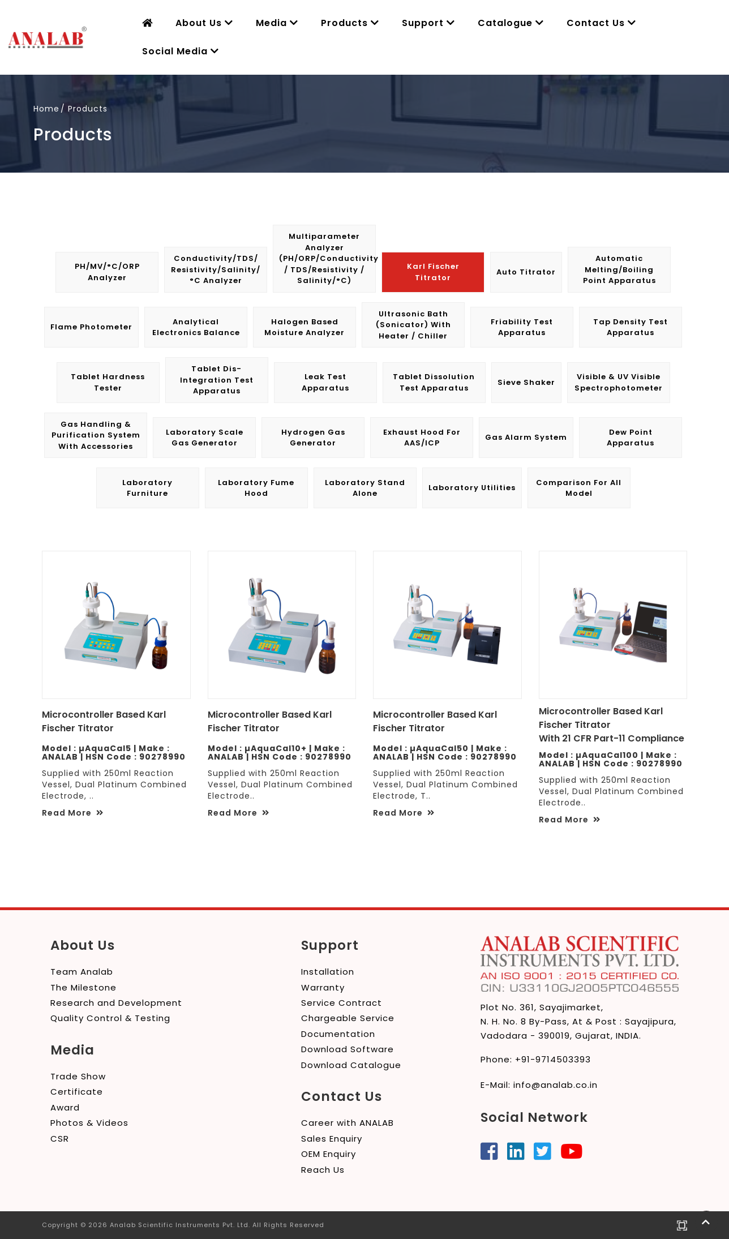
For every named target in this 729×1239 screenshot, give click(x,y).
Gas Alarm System (526, 437)
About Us (204, 22)
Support (428, 22)
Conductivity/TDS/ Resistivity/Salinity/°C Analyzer (215, 269)
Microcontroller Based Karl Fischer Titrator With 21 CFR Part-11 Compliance (611, 725)
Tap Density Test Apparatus (630, 327)
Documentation (338, 1034)
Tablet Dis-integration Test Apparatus (217, 379)
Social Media (180, 51)
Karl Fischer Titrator (433, 272)
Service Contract (341, 1003)
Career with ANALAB (347, 1123)
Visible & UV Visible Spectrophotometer (618, 382)
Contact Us (601, 22)
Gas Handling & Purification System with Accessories (96, 435)
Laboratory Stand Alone (365, 488)
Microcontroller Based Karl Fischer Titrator (104, 721)
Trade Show (78, 1076)
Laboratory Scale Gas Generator (204, 438)
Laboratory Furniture (147, 488)
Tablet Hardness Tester (108, 382)
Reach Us (323, 1170)
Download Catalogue (351, 1065)
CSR (59, 1138)
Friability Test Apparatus (522, 327)
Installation (327, 972)
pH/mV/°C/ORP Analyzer (107, 272)
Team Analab (81, 972)
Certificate (76, 1091)
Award (65, 1107)
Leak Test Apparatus (325, 382)
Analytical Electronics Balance (196, 327)
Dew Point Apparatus (630, 438)
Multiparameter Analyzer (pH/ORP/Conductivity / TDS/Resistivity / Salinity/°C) (327, 258)
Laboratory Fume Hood (256, 488)
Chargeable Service (347, 1018)
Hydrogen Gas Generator (313, 438)
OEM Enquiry (328, 1154)
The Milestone (83, 987)
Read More (73, 812)
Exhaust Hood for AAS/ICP (422, 438)
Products (350, 22)
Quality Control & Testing (110, 1018)
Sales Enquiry (331, 1138)
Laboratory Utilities (472, 487)
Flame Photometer (91, 326)
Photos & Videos (89, 1123)
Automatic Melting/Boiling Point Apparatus (619, 269)
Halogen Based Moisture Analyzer (304, 327)
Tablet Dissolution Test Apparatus (434, 382)
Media (277, 22)
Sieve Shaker (526, 382)
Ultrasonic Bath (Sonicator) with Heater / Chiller (413, 324)
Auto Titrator (526, 272)
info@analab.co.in (555, 1085)
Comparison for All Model (578, 488)
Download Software (347, 1049)
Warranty (323, 987)
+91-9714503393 (553, 1059)
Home (46, 108)
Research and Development (116, 1003)
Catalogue (511, 22)
